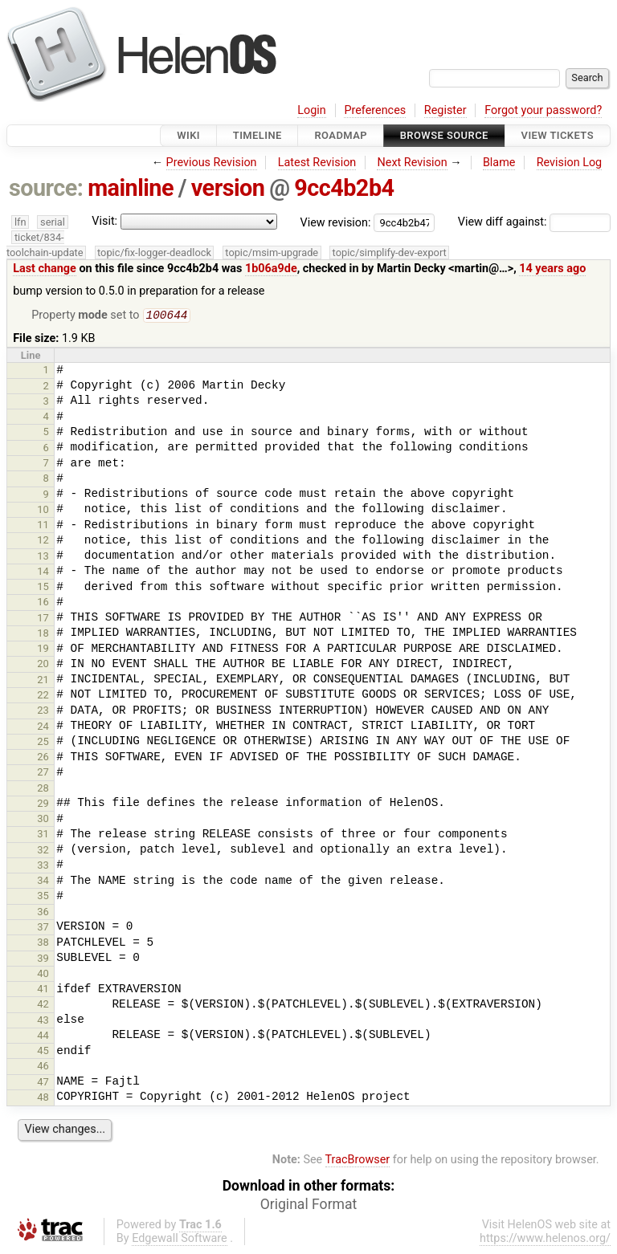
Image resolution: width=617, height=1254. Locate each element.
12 (43, 541)
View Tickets (557, 135)
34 (43, 882)
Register (445, 110)
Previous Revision (211, 162)
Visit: (104, 221)
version (228, 188)
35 (43, 897)
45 (43, 1052)
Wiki (188, 135)
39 (43, 960)
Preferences (375, 110)
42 (43, 1006)
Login (311, 110)
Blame (499, 162)
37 (43, 928)
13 (43, 558)
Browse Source (444, 135)
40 (43, 975)
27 (43, 773)
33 (43, 867)
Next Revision (412, 162)
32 (43, 851)
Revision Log (570, 162)
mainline (131, 188)
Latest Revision (317, 162)
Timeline (257, 135)
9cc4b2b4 (344, 188)
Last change (44, 268)
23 (43, 712)
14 (43, 573)
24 (43, 728)
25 (43, 743)
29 (43, 805)
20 (43, 665)
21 (43, 681)
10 (43, 511)
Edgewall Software (179, 1240)
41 (43, 990)
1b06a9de (271, 268)
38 (43, 944)
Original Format (309, 1206)
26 (43, 758)
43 (43, 1022)
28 (43, 790)
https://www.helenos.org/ (545, 1240)
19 (43, 650)
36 (43, 913)
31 (43, 835)
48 (43, 1099)
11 (43, 526)
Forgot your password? (543, 110)
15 (43, 588)
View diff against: (534, 222)
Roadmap (340, 135)
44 (43, 1037)
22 (43, 696)
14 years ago (552, 268)
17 (43, 619)
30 (43, 820)
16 (43, 603)
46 (43, 1067)
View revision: (335, 222)
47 (43, 1083)
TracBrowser (357, 1161)
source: (46, 188)
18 (43, 635)
